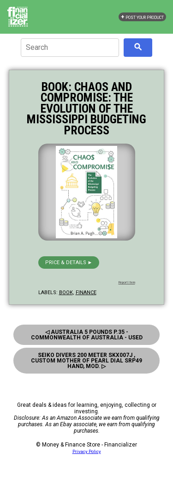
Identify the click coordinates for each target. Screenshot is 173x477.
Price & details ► (69, 263)
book (66, 293)
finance (86, 293)
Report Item (127, 282)
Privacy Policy (86, 451)
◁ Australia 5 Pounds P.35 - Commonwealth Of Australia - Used (87, 335)
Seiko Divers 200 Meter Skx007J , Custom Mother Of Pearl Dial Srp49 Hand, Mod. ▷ (86, 360)
